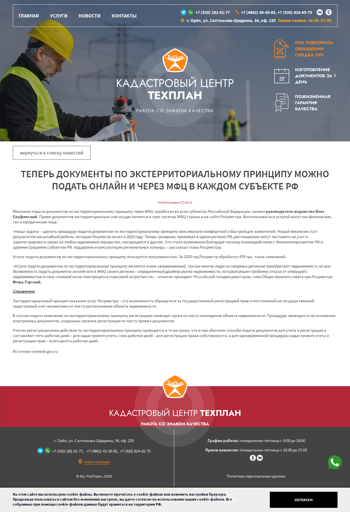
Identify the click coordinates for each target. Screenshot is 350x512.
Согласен (303, 499)
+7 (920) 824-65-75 (295, 12)
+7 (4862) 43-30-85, (259, 12)
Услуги (58, 16)
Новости (89, 16)
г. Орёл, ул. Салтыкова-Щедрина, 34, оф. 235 (231, 20)
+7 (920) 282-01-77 (212, 12)
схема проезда (96, 461)
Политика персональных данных (256, 476)
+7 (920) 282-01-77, (68, 451)
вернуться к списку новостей (51, 152)
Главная (29, 16)
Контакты (124, 16)
